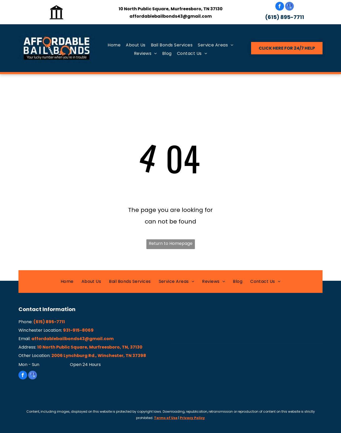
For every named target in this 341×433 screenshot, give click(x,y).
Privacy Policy (192, 418)
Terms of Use (165, 418)
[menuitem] (114, 45)
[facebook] (279, 7)
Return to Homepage (171, 243)
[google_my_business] (289, 7)
